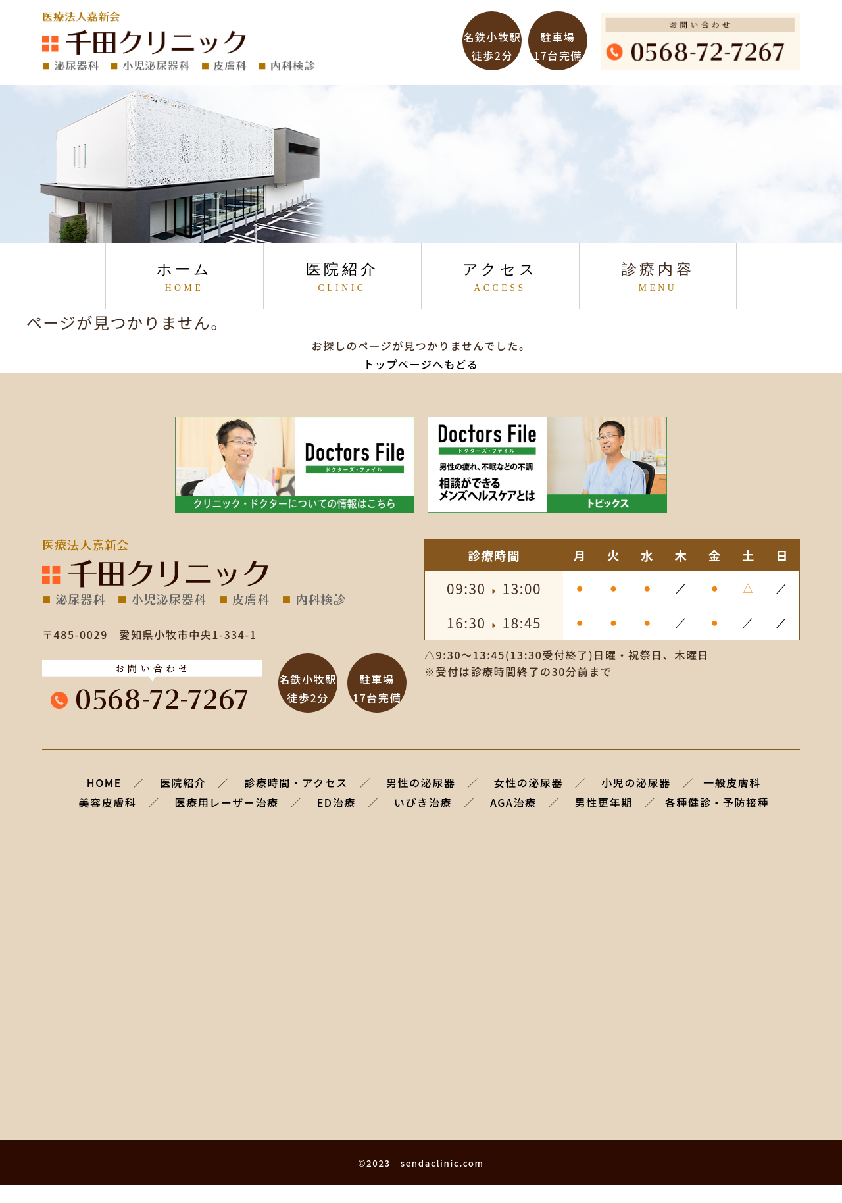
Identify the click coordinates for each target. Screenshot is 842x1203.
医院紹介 (342, 277)
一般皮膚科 (732, 782)
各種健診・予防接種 (717, 802)
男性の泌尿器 (421, 782)
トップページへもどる (420, 364)
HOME (104, 782)
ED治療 (336, 802)
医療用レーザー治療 (227, 802)
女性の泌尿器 (529, 782)
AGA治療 (513, 802)
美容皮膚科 (108, 802)
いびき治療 (423, 802)
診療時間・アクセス (296, 782)
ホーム (184, 277)
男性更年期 (604, 802)
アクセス (500, 277)
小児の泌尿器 (636, 782)
